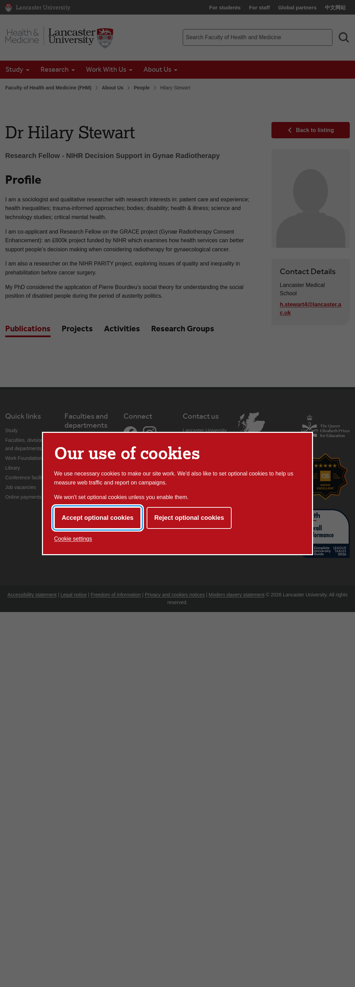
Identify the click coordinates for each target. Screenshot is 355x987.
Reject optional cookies (189, 517)
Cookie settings (73, 539)
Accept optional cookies (97, 517)
